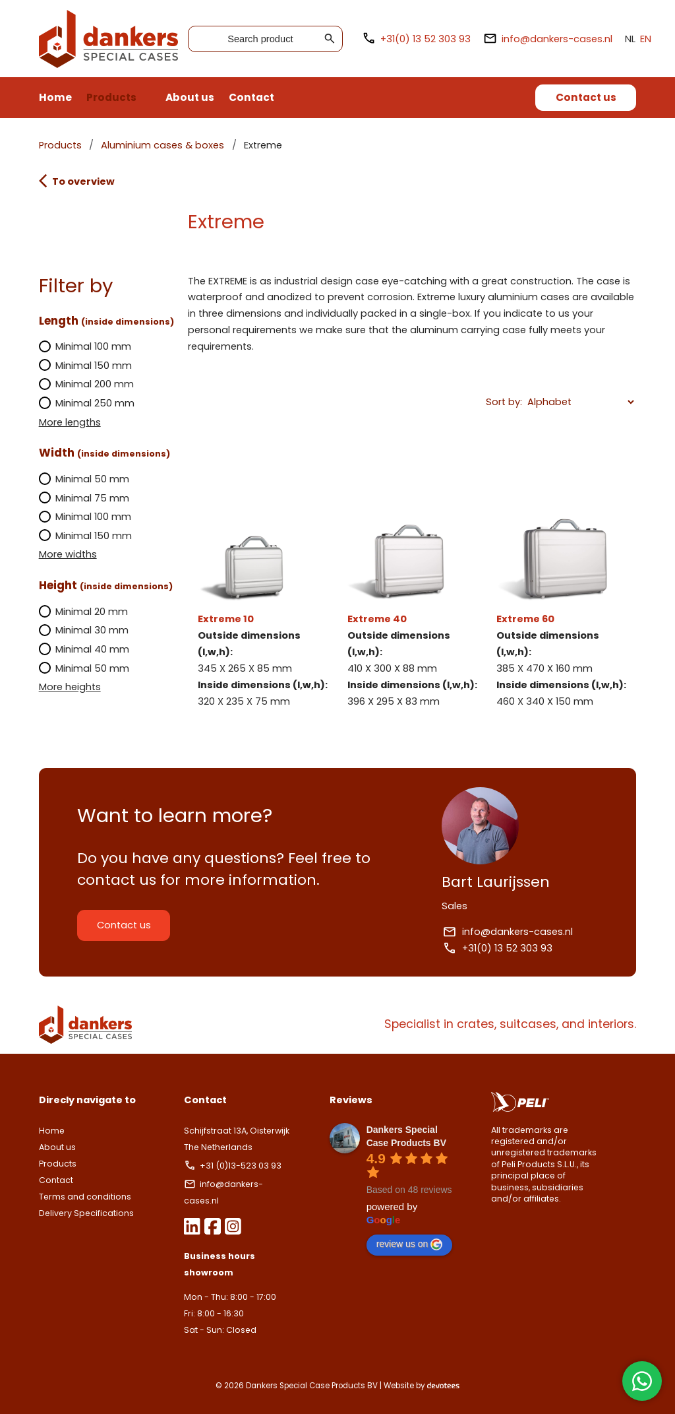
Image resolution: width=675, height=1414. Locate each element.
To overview (77, 181)
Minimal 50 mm (84, 479)
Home (55, 97)
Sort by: (504, 401)
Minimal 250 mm (87, 403)
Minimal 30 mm (84, 630)
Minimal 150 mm (85, 365)
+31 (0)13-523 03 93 (233, 1165)
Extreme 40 (412, 589)
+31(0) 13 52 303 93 (416, 39)
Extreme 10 (263, 589)
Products (111, 97)
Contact (251, 97)
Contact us (586, 97)
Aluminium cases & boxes (162, 145)
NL (630, 39)
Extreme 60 (561, 589)
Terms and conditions (85, 1196)
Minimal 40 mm (84, 649)
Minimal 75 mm (84, 498)
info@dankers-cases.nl (547, 39)
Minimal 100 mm (85, 346)
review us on (409, 1244)
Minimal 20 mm (84, 611)
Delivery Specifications (86, 1213)
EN (645, 39)
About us (189, 97)
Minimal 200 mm (86, 384)
